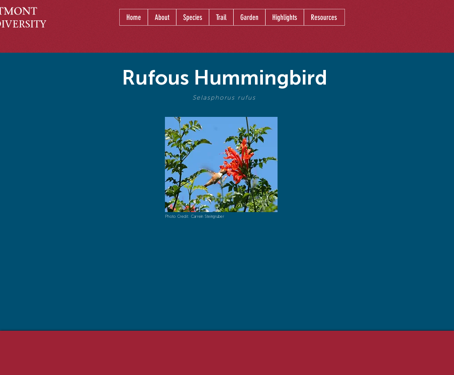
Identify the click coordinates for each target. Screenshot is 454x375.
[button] (192, 17)
